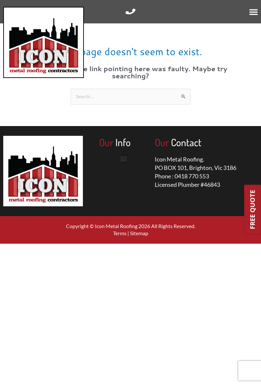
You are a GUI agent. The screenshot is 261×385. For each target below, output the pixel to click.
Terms (119, 233)
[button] (253, 12)
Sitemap (139, 233)
